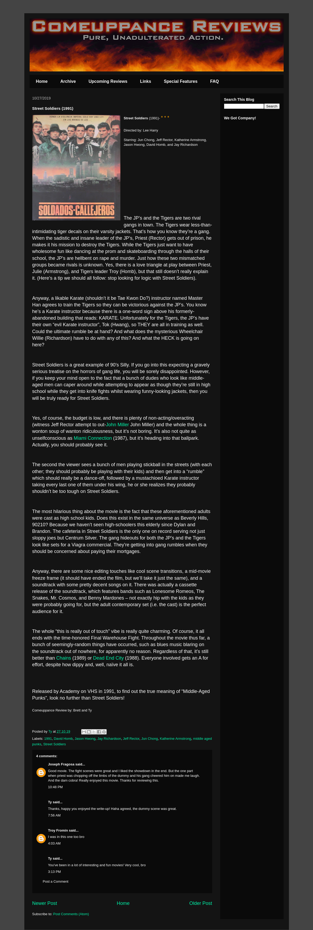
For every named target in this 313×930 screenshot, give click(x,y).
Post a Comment (56, 881)
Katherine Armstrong (175, 739)
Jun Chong (149, 739)
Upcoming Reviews (108, 81)
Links (145, 81)
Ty (50, 802)
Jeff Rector (131, 739)
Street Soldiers (54, 744)
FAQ (214, 81)
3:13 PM (54, 872)
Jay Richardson (109, 739)
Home (42, 81)
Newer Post (44, 903)
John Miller (118, 424)
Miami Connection (93, 438)
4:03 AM (54, 843)
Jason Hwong (85, 739)
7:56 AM (54, 815)
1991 (48, 739)
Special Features (180, 81)
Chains (63, 658)
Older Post (200, 903)
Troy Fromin (58, 830)
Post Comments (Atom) (71, 914)
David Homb (63, 739)
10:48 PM (55, 787)
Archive (68, 81)
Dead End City (108, 658)
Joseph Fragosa (61, 764)
